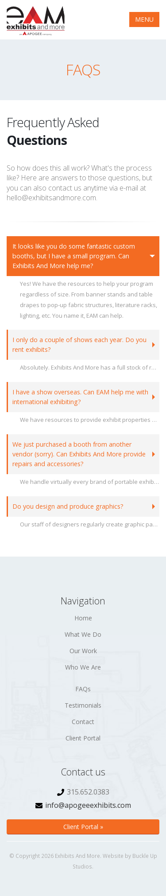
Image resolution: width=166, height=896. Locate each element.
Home (83, 618)
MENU (144, 19)
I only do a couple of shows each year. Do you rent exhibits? (79, 344)
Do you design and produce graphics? (68, 506)
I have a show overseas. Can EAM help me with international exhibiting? (80, 397)
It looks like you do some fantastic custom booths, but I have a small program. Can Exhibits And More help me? (73, 256)
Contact (83, 721)
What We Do (83, 634)
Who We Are (83, 667)
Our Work (83, 651)
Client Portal (83, 738)
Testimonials (83, 705)
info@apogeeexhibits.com (88, 805)
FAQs (83, 689)
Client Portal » (83, 826)
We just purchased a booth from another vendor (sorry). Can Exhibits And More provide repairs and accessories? (79, 454)
